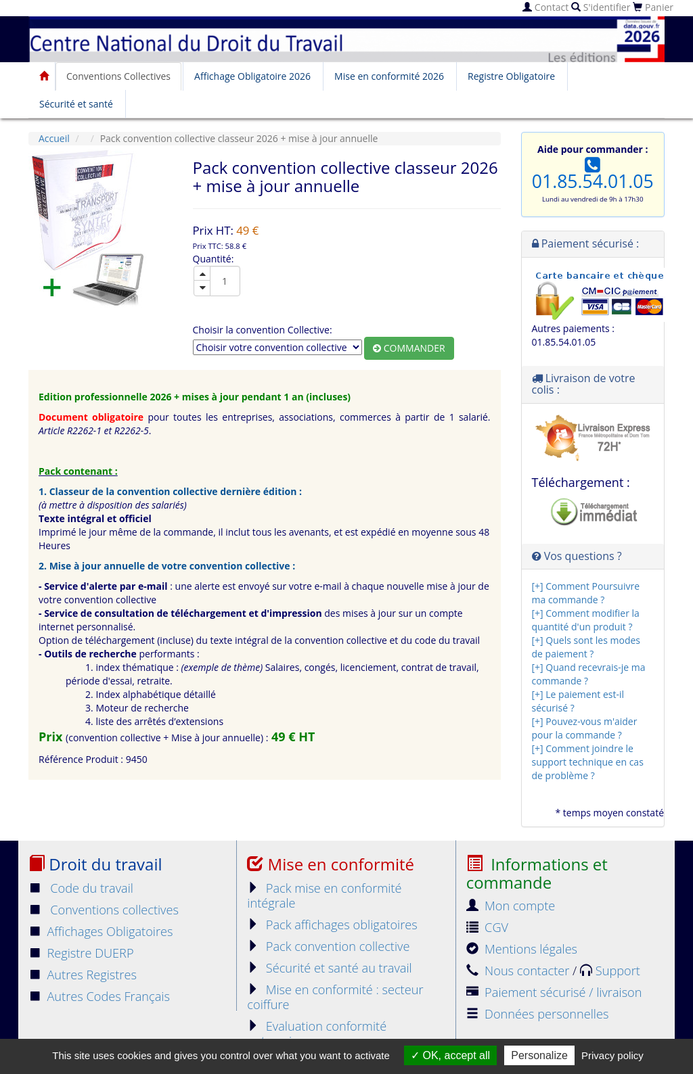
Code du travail (80, 888)
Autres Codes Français (99, 996)
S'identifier (600, 7)
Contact (545, 7)
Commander (409, 348)
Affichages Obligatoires (100, 931)
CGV (487, 927)
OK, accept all (450, 1055)
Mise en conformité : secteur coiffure (335, 996)
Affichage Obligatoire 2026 (252, 76)
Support (610, 970)
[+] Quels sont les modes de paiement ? (586, 647)
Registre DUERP (81, 953)
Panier (653, 7)
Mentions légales (521, 949)
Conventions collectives (103, 910)
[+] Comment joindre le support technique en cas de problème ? (588, 762)
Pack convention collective (328, 946)
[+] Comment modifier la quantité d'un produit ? (586, 620)
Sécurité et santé (76, 103)
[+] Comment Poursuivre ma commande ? (586, 593)
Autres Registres (82, 974)
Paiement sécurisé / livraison (554, 992)
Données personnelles (537, 1014)
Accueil (54, 138)
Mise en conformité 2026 (389, 76)
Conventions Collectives (118, 76)
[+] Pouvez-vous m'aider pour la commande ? (585, 728)
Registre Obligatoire (511, 76)
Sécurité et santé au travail (329, 968)
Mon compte (511, 905)
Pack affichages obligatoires (332, 924)
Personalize (539, 1055)
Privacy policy (612, 1055)
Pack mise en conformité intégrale (324, 895)
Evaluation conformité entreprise (316, 1033)
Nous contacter (519, 970)
